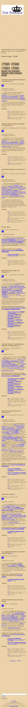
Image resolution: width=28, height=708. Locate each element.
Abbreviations (5, 73)
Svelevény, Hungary (20, 612)
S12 (8, 111)
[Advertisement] (14, 32)
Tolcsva (4, 359)
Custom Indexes (15, 71)
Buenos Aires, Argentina (18, 445)
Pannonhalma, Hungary (7, 449)
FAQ (10, 71)
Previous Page (18, 73)
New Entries (4, 71)
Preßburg (4, 95)
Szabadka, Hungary (10, 505)
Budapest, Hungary (6, 146)
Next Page (4, 75)
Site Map (12, 73)
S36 (8, 117)
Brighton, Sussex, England (12, 433)
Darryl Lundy (14, 701)
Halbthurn (5, 297)
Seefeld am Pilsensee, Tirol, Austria (13, 370)
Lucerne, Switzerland (14, 368)
